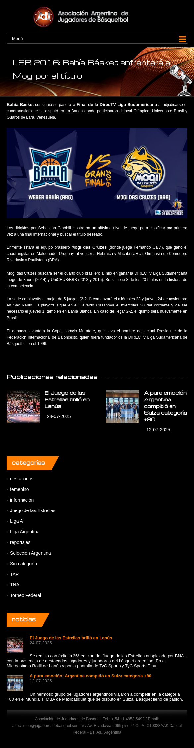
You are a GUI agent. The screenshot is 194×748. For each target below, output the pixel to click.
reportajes (20, 542)
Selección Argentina (30, 553)
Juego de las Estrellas (32, 510)
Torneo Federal (25, 595)
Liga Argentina (25, 531)
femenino (19, 489)
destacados (22, 478)
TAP (14, 574)
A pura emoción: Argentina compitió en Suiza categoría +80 (166, 406)
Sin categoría (23, 563)
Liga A (16, 521)
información (22, 500)
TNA (14, 584)
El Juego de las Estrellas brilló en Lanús (67, 399)
